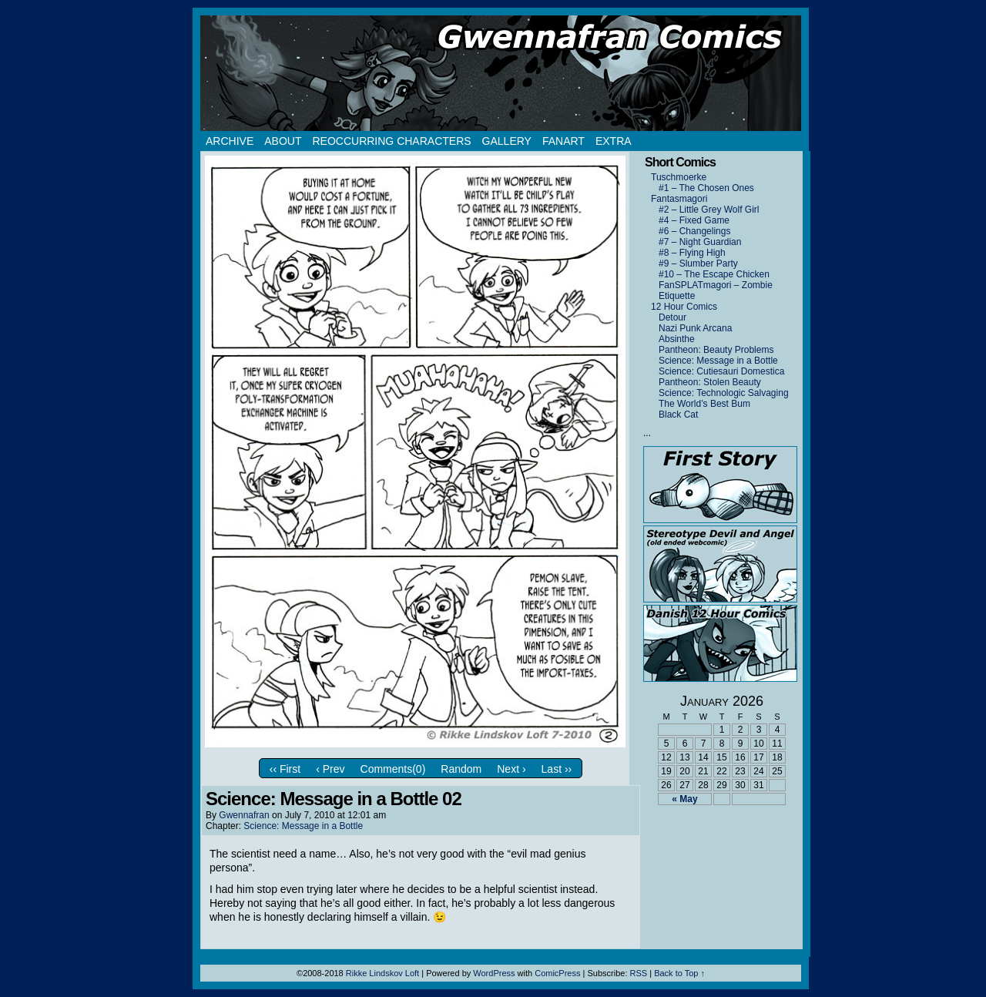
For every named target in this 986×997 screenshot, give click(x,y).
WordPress (494, 973)
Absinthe (677, 339)
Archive (229, 141)
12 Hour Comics (684, 306)
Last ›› (557, 769)
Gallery (507, 141)
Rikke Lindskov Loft (382, 973)
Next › (511, 769)
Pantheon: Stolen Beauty (710, 382)
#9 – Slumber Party (698, 263)
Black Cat (678, 414)
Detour (672, 317)
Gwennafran (244, 815)
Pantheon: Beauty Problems (716, 349)
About (282, 141)
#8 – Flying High (692, 252)
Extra (613, 141)
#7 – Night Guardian (700, 242)
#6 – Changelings (694, 231)
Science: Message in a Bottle (303, 826)
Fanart (563, 141)
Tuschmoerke (678, 177)
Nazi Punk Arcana (695, 328)
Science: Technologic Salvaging (724, 393)
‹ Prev (330, 769)
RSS (639, 973)
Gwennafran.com (500, 73)
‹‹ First (285, 769)
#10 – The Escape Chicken (714, 274)
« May (684, 799)
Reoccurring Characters (391, 141)
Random (461, 769)
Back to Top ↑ (679, 973)
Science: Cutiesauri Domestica (721, 371)
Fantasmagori (679, 198)
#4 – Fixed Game (694, 220)
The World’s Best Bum (704, 403)
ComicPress (557, 973)
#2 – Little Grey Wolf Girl (709, 209)
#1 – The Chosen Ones (706, 188)
